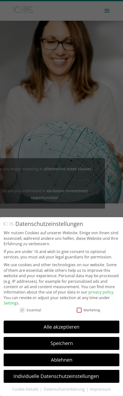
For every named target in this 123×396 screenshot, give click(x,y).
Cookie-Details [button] (25, 389)
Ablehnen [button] (61, 359)
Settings (11, 303)
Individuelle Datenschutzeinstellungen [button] (56, 376)
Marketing (88, 310)
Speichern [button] (61, 343)
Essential (30, 310)
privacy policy (100, 292)
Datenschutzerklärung (65, 389)
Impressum (100, 389)
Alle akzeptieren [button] (61, 327)
